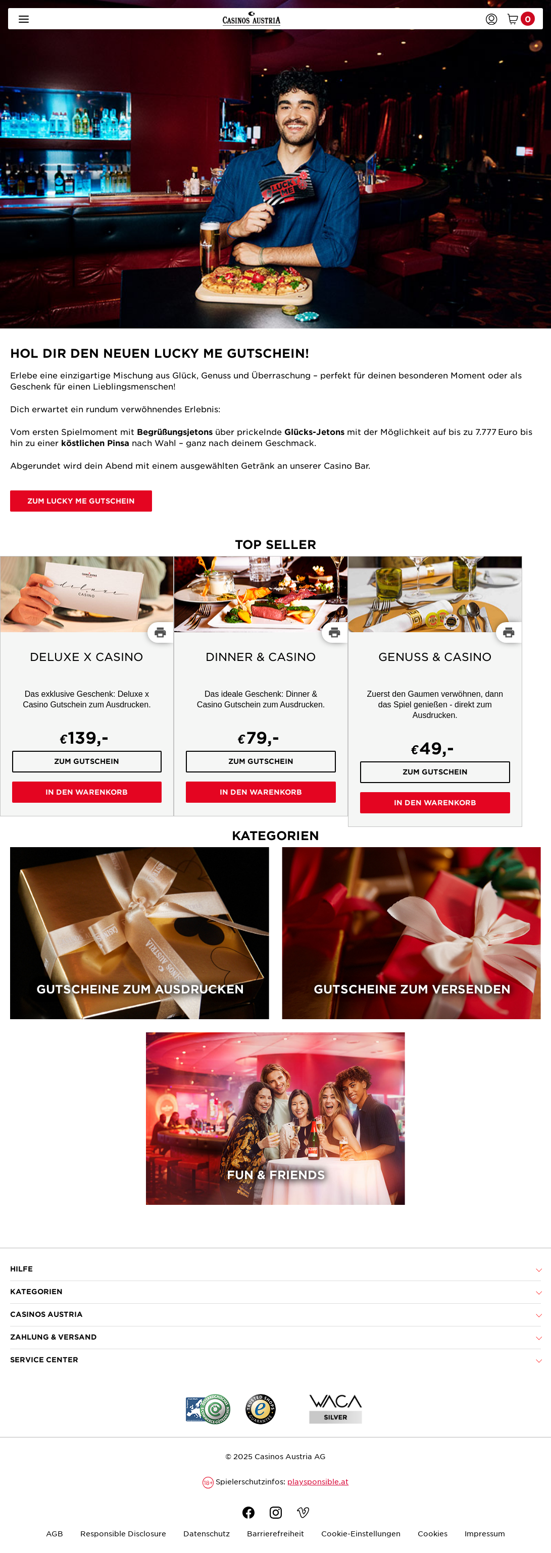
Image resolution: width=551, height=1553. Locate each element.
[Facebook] (248, 1514)
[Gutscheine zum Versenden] (411, 939)
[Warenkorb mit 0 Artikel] (519, 18)
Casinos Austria (46, 1314)
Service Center (44, 1359)
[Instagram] (275, 1514)
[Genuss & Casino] (435, 691)
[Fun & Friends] (275, 1124)
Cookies (432, 1533)
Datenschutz (206, 1533)
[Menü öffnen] (23, 18)
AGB (54, 1533)
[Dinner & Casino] (261, 686)
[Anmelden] (491, 19)
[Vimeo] (303, 1514)
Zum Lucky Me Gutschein (81, 500)
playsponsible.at (317, 1481)
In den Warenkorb (86, 792)
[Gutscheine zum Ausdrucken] (139, 939)
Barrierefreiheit (275, 1533)
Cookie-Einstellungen (360, 1533)
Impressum (485, 1533)
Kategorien (36, 1291)
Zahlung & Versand (53, 1337)
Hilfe (21, 1268)
